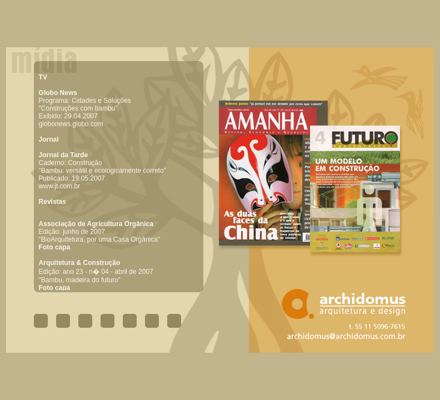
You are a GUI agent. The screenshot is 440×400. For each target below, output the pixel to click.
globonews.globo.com (71, 124)
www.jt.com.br (60, 186)
